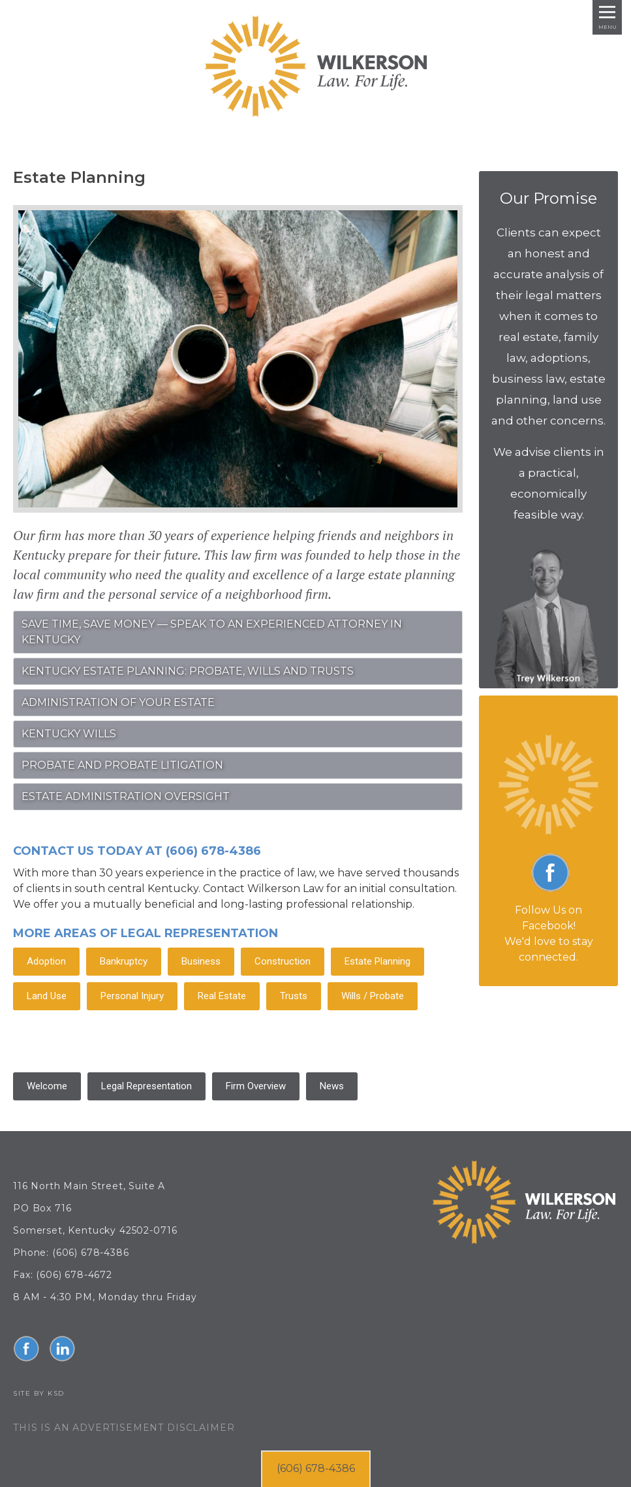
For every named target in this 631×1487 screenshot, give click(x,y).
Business (201, 961)
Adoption (46, 961)
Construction (282, 961)
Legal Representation (146, 1086)
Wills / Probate (372, 996)
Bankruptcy (123, 961)
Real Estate (222, 996)
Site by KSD (39, 1393)
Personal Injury (132, 996)
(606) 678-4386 (316, 1468)
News (332, 1086)
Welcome (47, 1086)
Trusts (293, 996)
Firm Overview (256, 1086)
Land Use (47, 996)
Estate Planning (377, 961)
